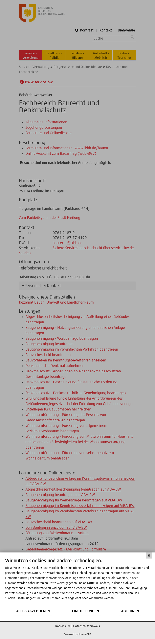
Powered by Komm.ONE (77, 634)
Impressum (62, 626)
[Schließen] (149, 555)
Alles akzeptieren (33, 611)
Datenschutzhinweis (86, 626)
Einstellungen (85, 611)
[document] (77, 582)
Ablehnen (130, 611)
